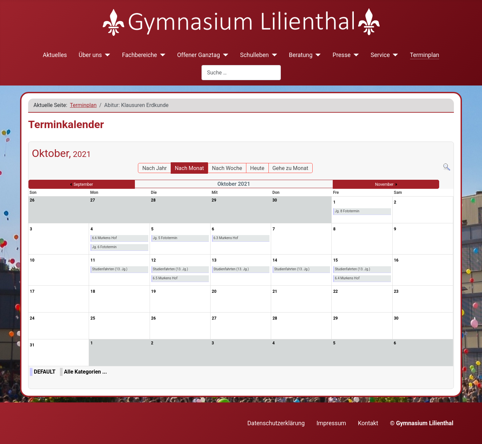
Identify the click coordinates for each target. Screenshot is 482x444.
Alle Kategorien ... (85, 372)
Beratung (301, 55)
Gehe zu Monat (290, 168)
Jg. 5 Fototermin (165, 238)
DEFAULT (45, 372)
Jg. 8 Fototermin (347, 211)
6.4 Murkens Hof (347, 278)
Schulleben (254, 55)
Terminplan (424, 55)
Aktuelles (55, 55)
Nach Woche (227, 168)
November (384, 184)
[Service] (394, 55)
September (83, 184)
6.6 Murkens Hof (104, 238)
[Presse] (354, 55)
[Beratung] (317, 55)
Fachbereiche (139, 55)
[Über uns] (106, 55)
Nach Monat (189, 168)
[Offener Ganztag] (224, 55)
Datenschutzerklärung (276, 423)
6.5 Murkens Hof (165, 278)
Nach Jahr (154, 168)
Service (380, 55)
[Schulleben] (273, 55)
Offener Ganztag (198, 55)
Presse (342, 55)
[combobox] (241, 72)
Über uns (90, 55)
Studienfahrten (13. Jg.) (109, 269)
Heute (257, 168)
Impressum (331, 423)
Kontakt (368, 423)
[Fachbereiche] (161, 55)
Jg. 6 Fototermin (104, 247)
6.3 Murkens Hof (226, 238)
